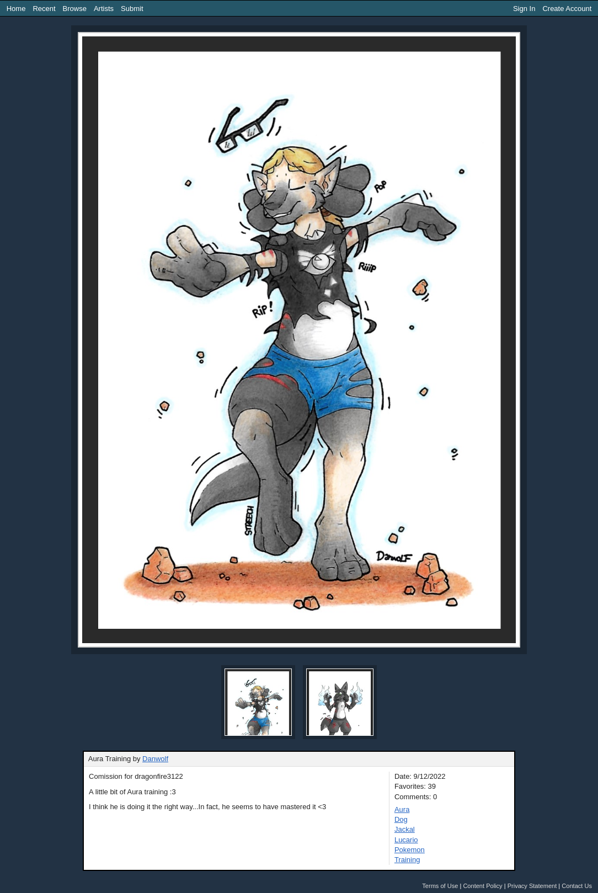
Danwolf (155, 759)
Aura (401, 809)
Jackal (404, 829)
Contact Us (577, 886)
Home (16, 8)
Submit (132, 8)
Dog (401, 819)
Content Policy (482, 886)
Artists (104, 8)
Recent (44, 8)
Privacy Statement (532, 886)
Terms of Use (440, 886)
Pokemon (409, 850)
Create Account (566, 8)
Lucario (406, 840)
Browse (75, 8)
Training (407, 859)
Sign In (524, 8)
